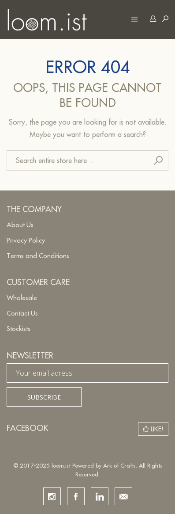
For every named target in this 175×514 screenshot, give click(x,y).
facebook (76, 496)
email (123, 496)
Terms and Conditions (38, 255)
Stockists (18, 328)
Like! (157, 429)
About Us (20, 225)
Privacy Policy (26, 240)
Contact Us (22, 313)
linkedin (99, 496)
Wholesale (22, 297)
